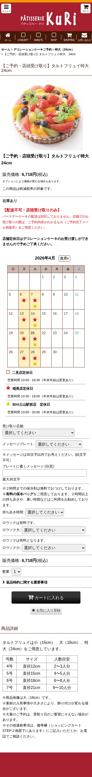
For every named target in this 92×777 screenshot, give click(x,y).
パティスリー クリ (46, 16)
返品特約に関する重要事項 (24, 582)
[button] (6, 8)
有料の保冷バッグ (19, 494)
